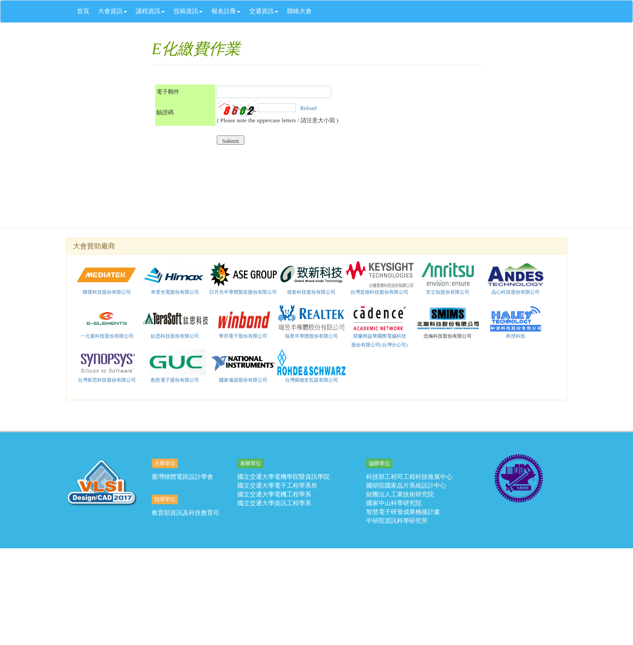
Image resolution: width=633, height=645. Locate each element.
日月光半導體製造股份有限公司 (243, 292)
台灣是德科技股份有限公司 (379, 292)
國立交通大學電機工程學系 (274, 494)
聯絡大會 (299, 11)
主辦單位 (164, 463)
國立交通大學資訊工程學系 (274, 503)
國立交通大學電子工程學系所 (277, 485)
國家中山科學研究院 (394, 503)
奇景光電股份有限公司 (175, 292)
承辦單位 (250, 463)
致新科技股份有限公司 (311, 292)
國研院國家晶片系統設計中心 (406, 485)
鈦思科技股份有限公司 (175, 322)
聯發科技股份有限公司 (107, 292)
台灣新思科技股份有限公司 (107, 380)
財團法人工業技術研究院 (400, 494)
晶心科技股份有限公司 (515, 292)
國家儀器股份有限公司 (243, 366)
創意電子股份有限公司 (175, 380)
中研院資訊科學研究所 (397, 520)
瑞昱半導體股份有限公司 (311, 336)
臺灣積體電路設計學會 (182, 477)
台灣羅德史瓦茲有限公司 (311, 366)
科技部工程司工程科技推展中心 (409, 477)
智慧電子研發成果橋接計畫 (403, 512)
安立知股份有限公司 (448, 278)
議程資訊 (150, 11)
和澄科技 (515, 336)
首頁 (83, 11)
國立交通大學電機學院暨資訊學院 (283, 477)
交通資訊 (263, 11)
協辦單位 (379, 463)
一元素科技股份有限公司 (107, 336)
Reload (307, 107)
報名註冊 (225, 11)
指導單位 (164, 499)
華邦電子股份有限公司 (243, 336)
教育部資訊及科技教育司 (185, 513)
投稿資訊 (188, 11)
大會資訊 (112, 11)
